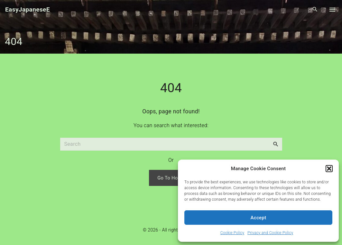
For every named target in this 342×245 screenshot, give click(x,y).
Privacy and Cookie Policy (270, 233)
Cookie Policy (232, 233)
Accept (258, 218)
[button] (329, 168)
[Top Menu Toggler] (332, 10)
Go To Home (171, 178)
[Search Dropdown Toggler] (315, 9)
